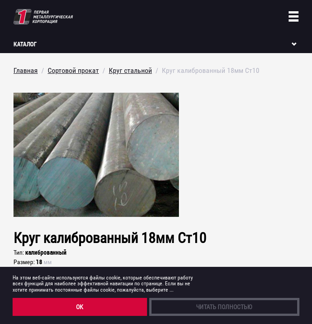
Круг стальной (130, 70)
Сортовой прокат (73, 70)
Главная (25, 70)
